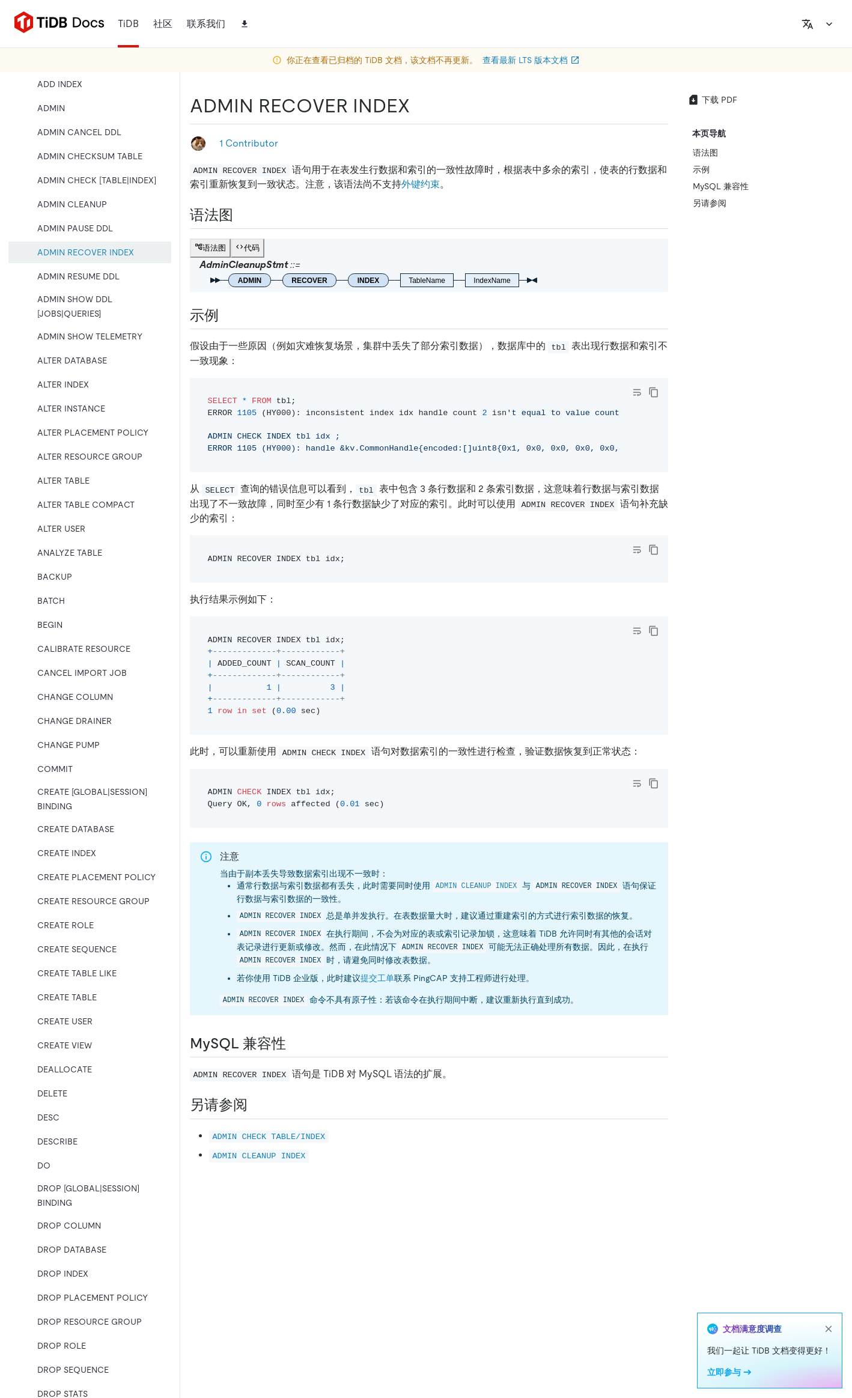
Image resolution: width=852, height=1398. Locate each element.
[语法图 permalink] (243, 215)
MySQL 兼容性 (721, 186)
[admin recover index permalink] (419, 105)
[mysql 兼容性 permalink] (295, 1043)
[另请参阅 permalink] (257, 1105)
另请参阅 (709, 203)
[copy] (653, 392)
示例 (701, 169)
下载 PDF (712, 100)
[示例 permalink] (228, 315)
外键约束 (420, 184)
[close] (828, 1329)
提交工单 (377, 978)
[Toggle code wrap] (636, 392)
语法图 (705, 152)
